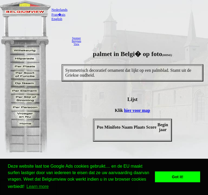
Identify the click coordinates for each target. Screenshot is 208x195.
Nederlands (59, 10)
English (56, 19)
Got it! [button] (177, 177)
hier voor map (137, 110)
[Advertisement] (146, 41)
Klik (119, 110)
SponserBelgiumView (76, 41)
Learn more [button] (38, 186)
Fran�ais (58, 14)
